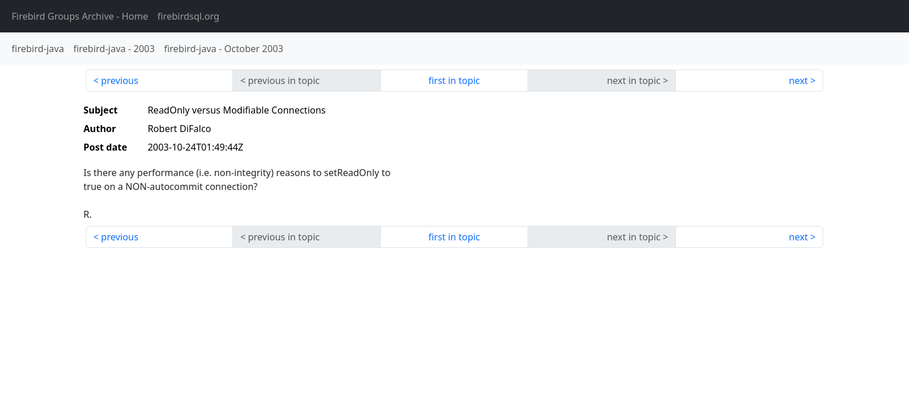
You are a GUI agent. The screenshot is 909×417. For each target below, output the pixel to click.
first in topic (454, 80)
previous (119, 80)
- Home (80, 16)
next (798, 80)
